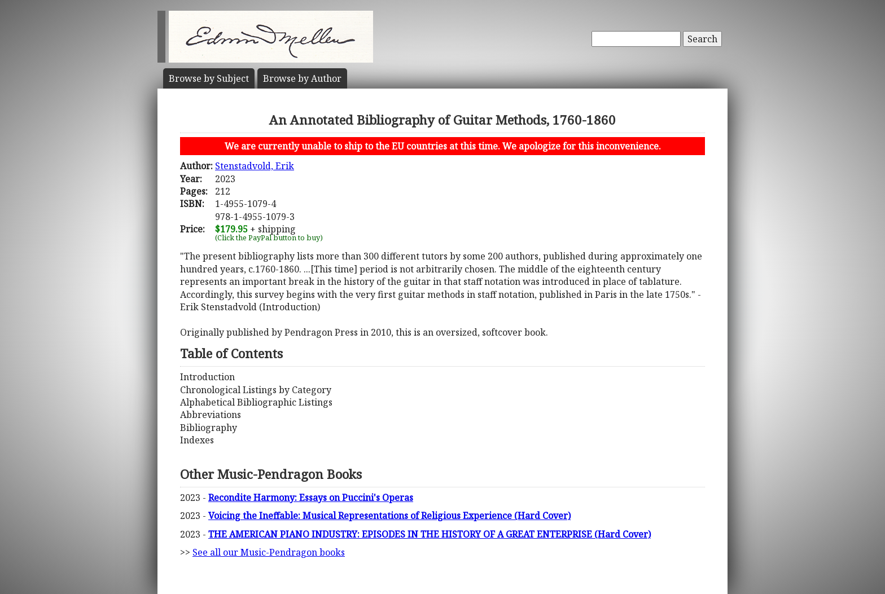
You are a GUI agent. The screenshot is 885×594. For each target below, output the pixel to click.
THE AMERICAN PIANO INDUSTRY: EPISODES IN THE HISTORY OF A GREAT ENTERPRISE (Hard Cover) (429, 534)
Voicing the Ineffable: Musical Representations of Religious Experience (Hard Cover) (389, 515)
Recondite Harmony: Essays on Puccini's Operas (310, 497)
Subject (209, 78)
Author (302, 78)
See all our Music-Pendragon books (268, 552)
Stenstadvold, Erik (254, 166)
